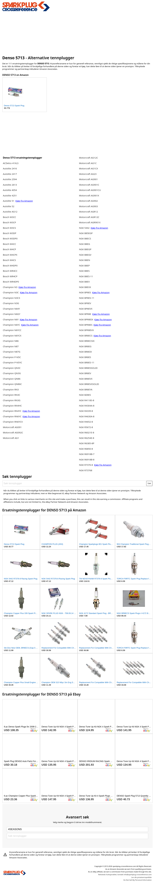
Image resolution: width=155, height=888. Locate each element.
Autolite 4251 (10, 195)
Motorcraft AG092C (13, 432)
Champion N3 (10, 287)
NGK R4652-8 (86, 421)
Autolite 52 (8, 206)
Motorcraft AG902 (88, 200)
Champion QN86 (11, 378)
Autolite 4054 (10, 190)
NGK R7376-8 (86, 464)
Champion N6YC (12, 324)
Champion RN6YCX (13, 421)
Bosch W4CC (9, 243)
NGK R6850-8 (86, 448)
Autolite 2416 (10, 168)
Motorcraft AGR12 (88, 211)
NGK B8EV (84, 281)
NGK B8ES (84, 270)
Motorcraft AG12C (88, 157)
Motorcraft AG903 (88, 206)
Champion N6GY (11, 313)
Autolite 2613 (10, 184)
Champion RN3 (11, 389)
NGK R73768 (85, 470)
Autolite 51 (8, 200)
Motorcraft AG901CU (90, 190)
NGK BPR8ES (85, 324)
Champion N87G (11, 351)
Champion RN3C (11, 394)
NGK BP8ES (85, 292)
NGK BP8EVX (85, 308)
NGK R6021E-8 (86, 432)
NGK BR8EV (85, 373)
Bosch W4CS (9, 260)
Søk (149, 483)
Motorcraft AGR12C (89, 217)
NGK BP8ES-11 (86, 297)
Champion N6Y (11, 319)
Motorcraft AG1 (11, 437)
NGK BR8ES (85, 357)
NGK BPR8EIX (86, 319)
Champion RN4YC (12, 410)
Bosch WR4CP (10, 276)
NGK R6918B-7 (86, 454)
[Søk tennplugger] (74, 483)
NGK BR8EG (85, 346)
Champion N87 (11, 346)
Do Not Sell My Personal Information (137, 880)
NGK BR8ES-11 (86, 362)
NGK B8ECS (85, 238)
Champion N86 (11, 340)
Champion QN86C (12, 384)
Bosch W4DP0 (10, 265)
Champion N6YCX (12, 335)
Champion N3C (11, 292)
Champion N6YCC (12, 330)
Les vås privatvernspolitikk (141, 877)
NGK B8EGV (85, 254)
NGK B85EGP (86, 233)
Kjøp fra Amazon (24, 200)
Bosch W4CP (9, 249)
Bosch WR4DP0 (11, 281)
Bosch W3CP (9, 222)
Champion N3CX (11, 297)
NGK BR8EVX (85, 378)
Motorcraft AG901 (88, 179)
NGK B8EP (84, 265)
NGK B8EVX (85, 287)
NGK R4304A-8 (86, 405)
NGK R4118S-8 (86, 400)
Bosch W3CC (9, 217)
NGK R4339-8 (86, 410)
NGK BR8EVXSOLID (89, 384)
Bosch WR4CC (10, 270)
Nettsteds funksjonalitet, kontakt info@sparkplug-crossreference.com (125, 874)
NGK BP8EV (85, 303)
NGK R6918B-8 (86, 459)
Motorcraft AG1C (88, 163)
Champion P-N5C (12, 357)
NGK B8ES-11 (86, 276)
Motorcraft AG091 (12, 427)
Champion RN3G (11, 400)
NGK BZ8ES (85, 394)
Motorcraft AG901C (89, 184)
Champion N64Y (11, 308)
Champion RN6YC (12, 416)
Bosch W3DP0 (10, 238)
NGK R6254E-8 (86, 437)
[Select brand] (77, 829)
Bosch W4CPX (10, 254)
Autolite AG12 (10, 211)
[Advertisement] (77, 33)
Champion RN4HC (12, 405)
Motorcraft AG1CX (88, 168)
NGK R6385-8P (86, 443)
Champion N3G (11, 303)
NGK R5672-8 (86, 427)
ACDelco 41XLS (11, 163)
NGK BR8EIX (85, 351)
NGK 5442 (84, 227)
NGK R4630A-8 (86, 416)
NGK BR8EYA (85, 389)
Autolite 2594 (10, 179)
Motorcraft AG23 (88, 173)
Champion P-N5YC (12, 362)
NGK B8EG (84, 243)
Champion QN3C (11, 367)
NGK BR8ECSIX (86, 340)
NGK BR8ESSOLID (88, 367)
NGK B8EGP (85, 249)
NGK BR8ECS (86, 335)
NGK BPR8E (85, 313)
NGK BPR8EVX (86, 330)
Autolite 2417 (10, 173)
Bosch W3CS (9, 227)
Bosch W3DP (9, 233)
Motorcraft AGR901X (90, 222)
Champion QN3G (12, 373)
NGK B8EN (84, 260)
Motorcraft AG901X (89, 195)
